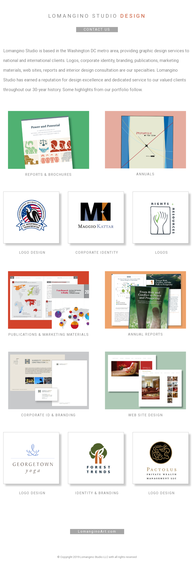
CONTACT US (97, 29)
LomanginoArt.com (97, 531)
